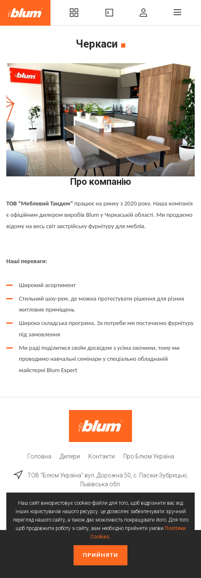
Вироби (109, 13)
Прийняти (100, 555)
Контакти (101, 456)
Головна (39, 456)
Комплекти (74, 12)
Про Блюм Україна (148, 456)
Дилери (70, 456)
